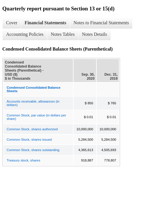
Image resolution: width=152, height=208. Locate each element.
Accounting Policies (24, 34)
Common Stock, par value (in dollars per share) (36, 117)
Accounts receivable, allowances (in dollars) (33, 103)
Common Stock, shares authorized (32, 129)
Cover (11, 22)
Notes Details (94, 34)
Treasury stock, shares (23, 160)
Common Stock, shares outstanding (33, 150)
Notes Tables (63, 34)
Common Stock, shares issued (29, 139)
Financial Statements (45, 22)
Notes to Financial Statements (101, 22)
